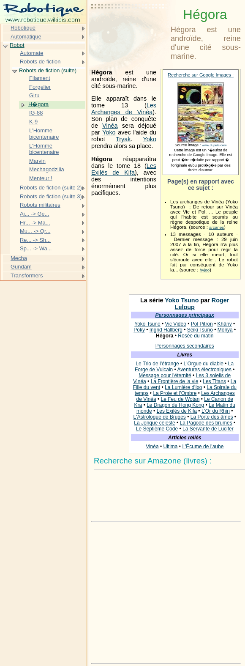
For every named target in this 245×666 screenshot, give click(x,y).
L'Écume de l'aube (202, 446)
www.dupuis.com (214, 145)
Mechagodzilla (46, 169)
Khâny (225, 324)
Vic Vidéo (175, 324)
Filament (39, 78)
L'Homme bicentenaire (44, 133)
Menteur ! (40, 178)
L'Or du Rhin (215, 411)
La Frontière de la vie (175, 381)
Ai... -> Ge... (34, 214)
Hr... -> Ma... (35, 222)
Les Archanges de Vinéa (123, 108)
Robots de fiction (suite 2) (51, 187)
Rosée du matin (195, 336)
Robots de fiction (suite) (47, 70)
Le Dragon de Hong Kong (175, 405)
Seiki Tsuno (200, 330)
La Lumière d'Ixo (183, 387)
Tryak (123, 139)
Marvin (37, 161)
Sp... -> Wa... (36, 248)
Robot (17, 45)
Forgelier (40, 87)
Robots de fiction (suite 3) (51, 196)
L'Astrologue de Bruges (159, 417)
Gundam (21, 266)
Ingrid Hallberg (166, 330)
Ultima (170, 446)
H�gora (38, 104)
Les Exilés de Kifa (123, 169)
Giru (34, 95)
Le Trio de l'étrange (157, 364)
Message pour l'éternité (165, 375)
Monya (225, 330)
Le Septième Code (157, 429)
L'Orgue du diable (203, 364)
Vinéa (110, 125)
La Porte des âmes (212, 417)
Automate (31, 53)
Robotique (23, 28)
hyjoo (205, 270)
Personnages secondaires (184, 346)
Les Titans (214, 381)
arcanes (216, 227)
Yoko (108, 132)
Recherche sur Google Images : (201, 74)
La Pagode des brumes (206, 423)
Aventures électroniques (204, 370)
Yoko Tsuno (182, 300)
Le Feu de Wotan (180, 399)
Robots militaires (40, 205)
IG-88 (36, 113)
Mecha (19, 258)
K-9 (33, 121)
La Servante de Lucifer (208, 429)
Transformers (27, 275)
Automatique (26, 36)
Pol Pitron (202, 324)
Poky (139, 330)
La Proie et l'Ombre (174, 393)
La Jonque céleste (154, 423)
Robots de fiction (40, 61)
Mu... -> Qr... (35, 231)
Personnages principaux (184, 315)
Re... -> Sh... (35, 240)
